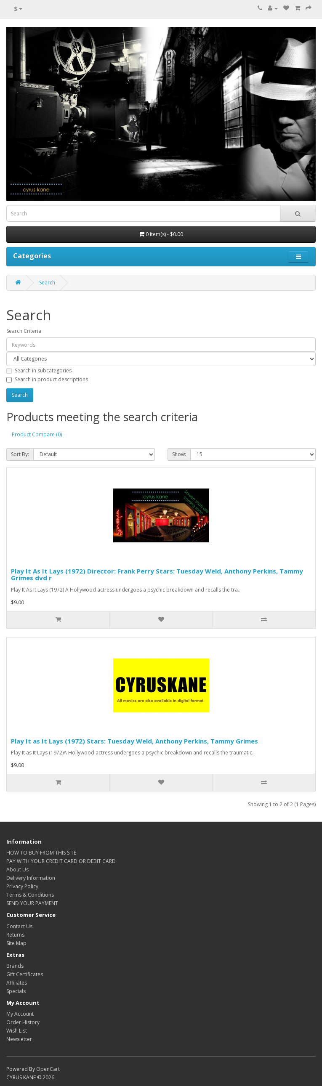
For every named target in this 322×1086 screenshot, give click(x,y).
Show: (179, 454)
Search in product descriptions (47, 379)
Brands (15, 965)
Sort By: (20, 454)
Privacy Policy (22, 886)
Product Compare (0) (37, 434)
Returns (15, 934)
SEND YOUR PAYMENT (32, 903)
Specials (16, 991)
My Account (20, 1013)
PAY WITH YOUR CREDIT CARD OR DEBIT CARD (61, 861)
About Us (17, 869)
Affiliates (16, 982)
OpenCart (48, 1069)
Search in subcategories (39, 370)
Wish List (16, 1030)
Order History (23, 1022)
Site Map (16, 943)
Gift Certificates (24, 974)
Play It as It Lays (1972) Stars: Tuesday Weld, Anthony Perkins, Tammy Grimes (134, 741)
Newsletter (19, 1039)
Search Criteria (23, 331)
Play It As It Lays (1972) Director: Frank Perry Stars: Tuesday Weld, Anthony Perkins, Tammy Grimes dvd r (157, 574)
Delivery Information (30, 878)
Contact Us (19, 926)
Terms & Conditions (30, 894)
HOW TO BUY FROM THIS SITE (41, 852)
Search (47, 282)
